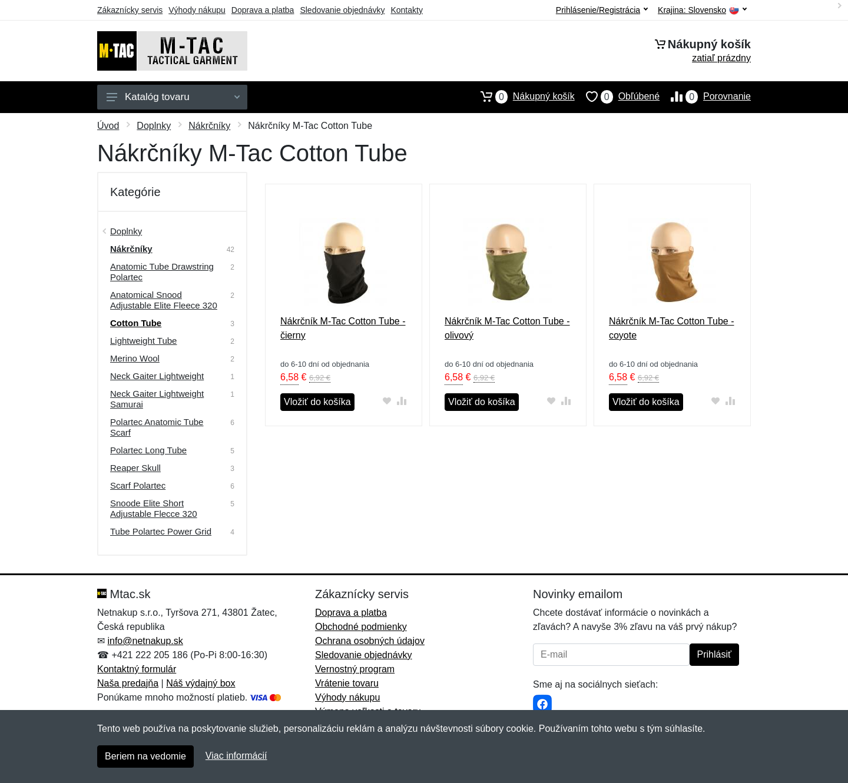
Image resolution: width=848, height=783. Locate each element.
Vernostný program (355, 669)
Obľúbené (617, 96)
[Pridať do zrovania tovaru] (402, 400)
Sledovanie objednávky (342, 10)
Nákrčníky (209, 126)
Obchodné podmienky (361, 627)
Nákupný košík (522, 96)
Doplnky (154, 126)
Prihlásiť (714, 654)
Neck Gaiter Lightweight (157, 376)
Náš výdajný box (200, 683)
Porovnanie (705, 96)
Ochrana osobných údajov (370, 641)
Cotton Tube (135, 323)
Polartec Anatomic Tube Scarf (156, 427)
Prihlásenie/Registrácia (602, 10)
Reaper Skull (135, 468)
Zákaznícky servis (130, 10)
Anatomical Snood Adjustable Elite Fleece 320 (163, 300)
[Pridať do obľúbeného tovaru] (387, 400)
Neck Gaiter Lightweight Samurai (157, 399)
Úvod (108, 126)
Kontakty (406, 10)
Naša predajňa (127, 683)
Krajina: (702, 10)
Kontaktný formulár (136, 669)
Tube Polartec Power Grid (160, 531)
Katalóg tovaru (173, 96)
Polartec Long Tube (148, 450)
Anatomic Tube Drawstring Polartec (162, 271)
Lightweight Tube (143, 341)
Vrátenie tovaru (347, 683)
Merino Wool (135, 358)
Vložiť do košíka (317, 402)
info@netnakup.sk (145, 641)
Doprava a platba (262, 10)
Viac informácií (236, 756)
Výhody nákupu (197, 10)
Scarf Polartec (137, 485)
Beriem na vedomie (145, 756)
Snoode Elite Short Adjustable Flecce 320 (153, 508)
